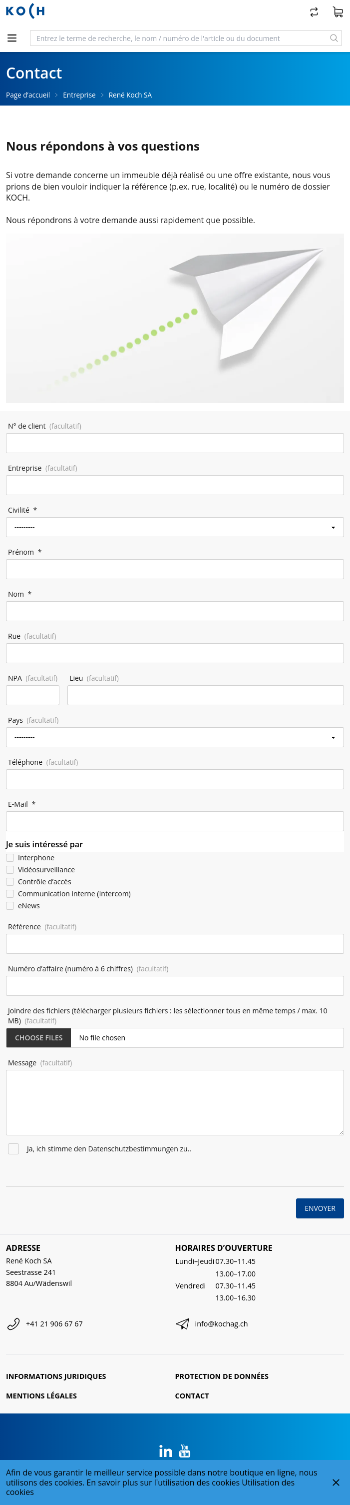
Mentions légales (41, 1395)
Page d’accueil (28, 95)
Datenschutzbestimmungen (133, 1148)
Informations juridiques (56, 1376)
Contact (192, 1395)
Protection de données (222, 1376)
